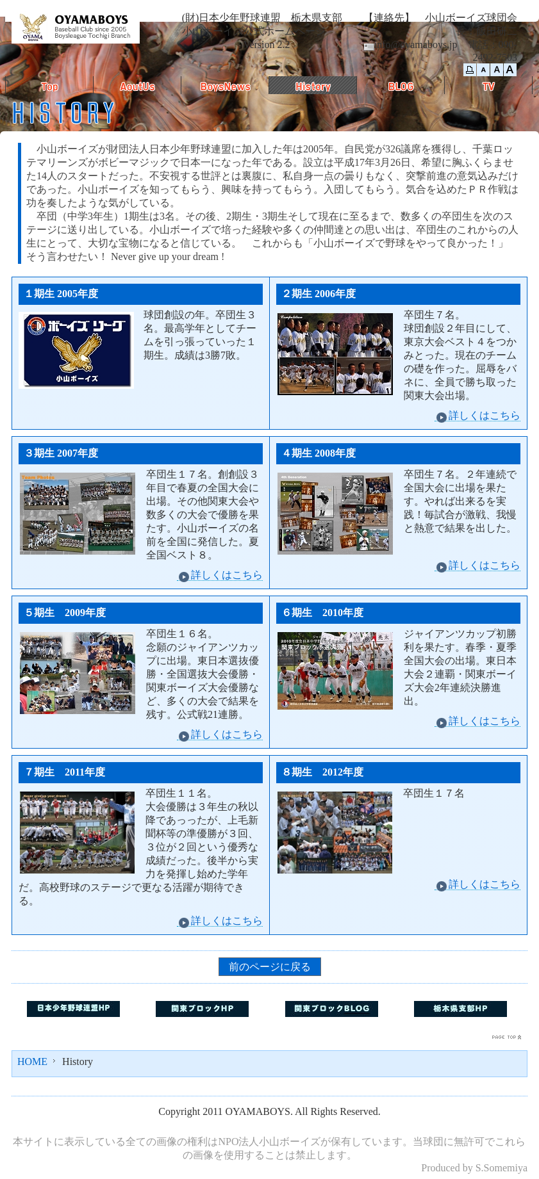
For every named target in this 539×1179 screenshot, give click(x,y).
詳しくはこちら (477, 415)
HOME (32, 1061)
